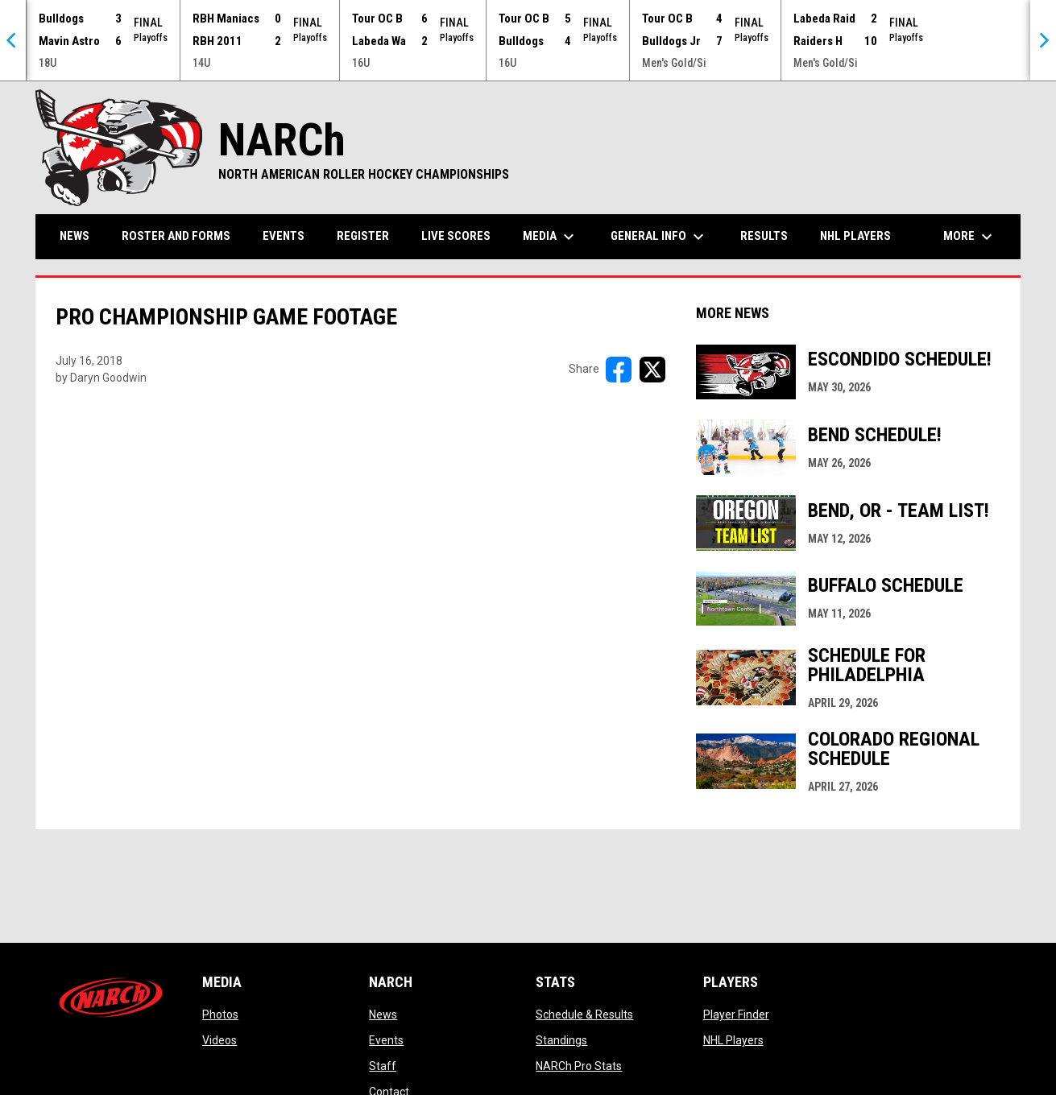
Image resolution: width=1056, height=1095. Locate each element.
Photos (220, 1014)
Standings (561, 1040)
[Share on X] (652, 369)
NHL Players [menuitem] (855, 236)
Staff (382, 1066)
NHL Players (733, 1040)
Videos (219, 1040)
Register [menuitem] (363, 236)
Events (386, 1040)
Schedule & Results (584, 1014)
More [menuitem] (969, 236)
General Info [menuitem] (659, 236)
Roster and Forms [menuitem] (176, 236)
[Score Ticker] (528, 40)
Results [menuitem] (764, 236)
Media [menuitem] (550, 236)
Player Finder (736, 1014)
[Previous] (13, 40)
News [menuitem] (74, 236)
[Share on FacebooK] (619, 369)
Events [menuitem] (283, 236)
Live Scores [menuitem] (456, 236)
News (383, 1014)
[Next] (1043, 40)
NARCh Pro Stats (579, 1066)
